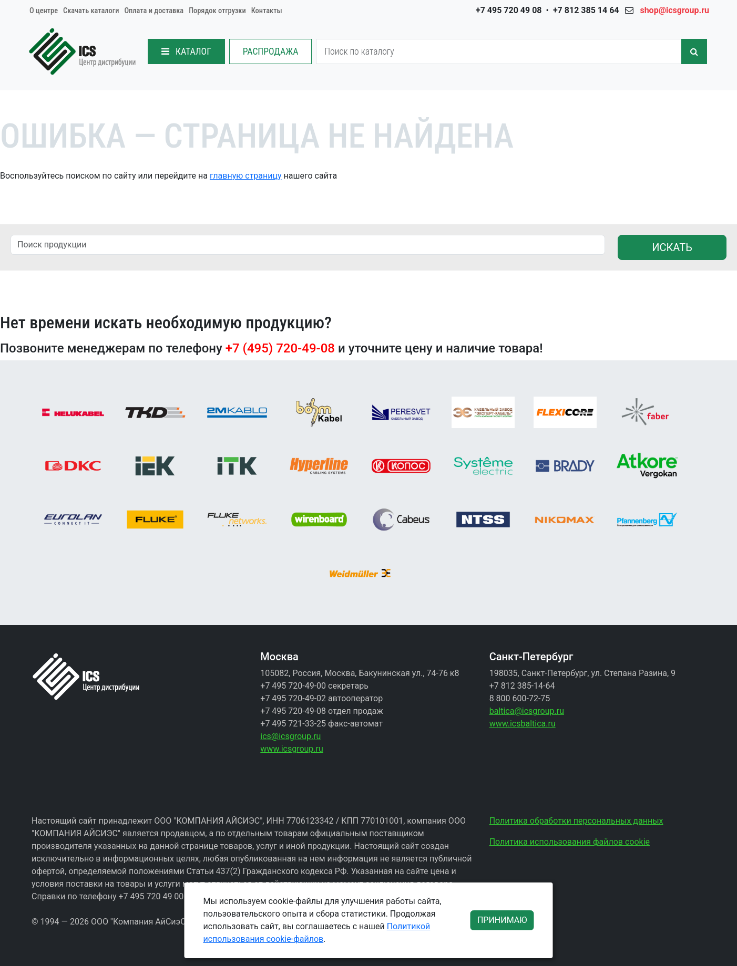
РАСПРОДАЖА (271, 51)
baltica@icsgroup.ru (526, 711)
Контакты (266, 10)
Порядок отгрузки (217, 10)
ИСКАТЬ (672, 247)
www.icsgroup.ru (291, 749)
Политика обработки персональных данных (576, 821)
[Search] (498, 51)
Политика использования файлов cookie (569, 842)
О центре (43, 10)
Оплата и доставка (153, 10)
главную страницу (246, 176)
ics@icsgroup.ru (290, 736)
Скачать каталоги (91, 10)
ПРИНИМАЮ (502, 920)
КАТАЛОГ (186, 51)
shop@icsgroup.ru (674, 10)
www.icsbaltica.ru (522, 724)
